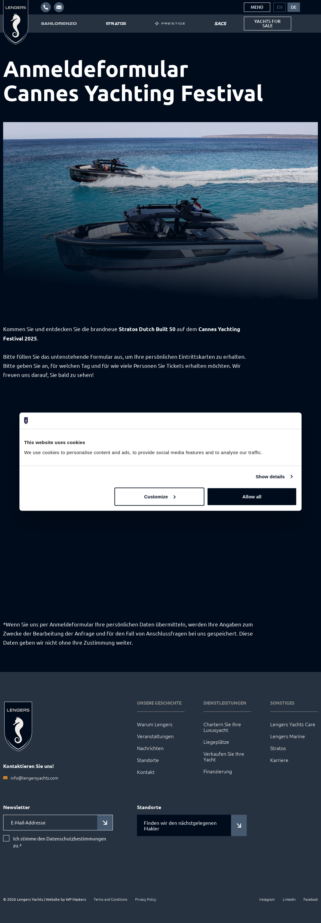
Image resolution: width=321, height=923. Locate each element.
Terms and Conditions (110, 899)
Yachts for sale (267, 23)
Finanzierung (217, 771)
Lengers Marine (287, 736)
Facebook (310, 899)
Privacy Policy (145, 899)
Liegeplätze (216, 741)
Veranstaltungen (155, 736)
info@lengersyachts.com (34, 777)
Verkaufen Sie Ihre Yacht (223, 756)
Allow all (251, 496)
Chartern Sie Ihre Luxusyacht (222, 726)
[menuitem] (279, 7)
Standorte (148, 760)
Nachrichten (150, 748)
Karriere (279, 760)
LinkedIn (289, 899)
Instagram (267, 899)
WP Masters (76, 899)
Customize (160, 496)
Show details (270, 476)
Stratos (278, 748)
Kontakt (146, 772)
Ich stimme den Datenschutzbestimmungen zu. (59, 842)
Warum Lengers (154, 724)
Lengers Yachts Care (292, 724)
